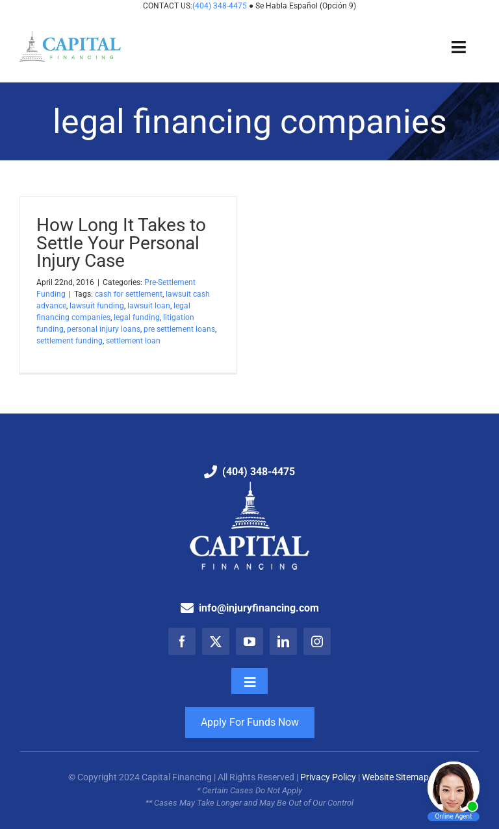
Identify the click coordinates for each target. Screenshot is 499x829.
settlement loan (133, 340)
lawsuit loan (148, 305)
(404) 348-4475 (220, 5)
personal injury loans (103, 329)
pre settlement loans (179, 329)
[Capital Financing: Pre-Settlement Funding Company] (70, 36)
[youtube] (249, 641)
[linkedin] (283, 641)
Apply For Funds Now (250, 722)
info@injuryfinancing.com (259, 608)
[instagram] (317, 641)
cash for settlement (128, 294)
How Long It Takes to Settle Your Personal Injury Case (121, 242)
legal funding (137, 317)
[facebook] (182, 641)
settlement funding (69, 340)
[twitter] (215, 641)
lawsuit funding (97, 305)
